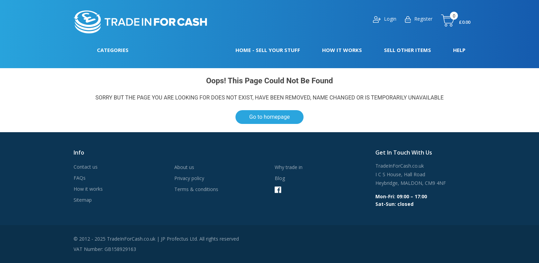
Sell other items (407, 49)
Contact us (86, 167)
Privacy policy (189, 178)
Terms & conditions (196, 189)
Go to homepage (269, 117)
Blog (280, 178)
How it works (342, 49)
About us (184, 167)
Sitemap (83, 200)
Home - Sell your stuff (267, 49)
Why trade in (288, 167)
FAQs (80, 178)
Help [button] (459, 49)
